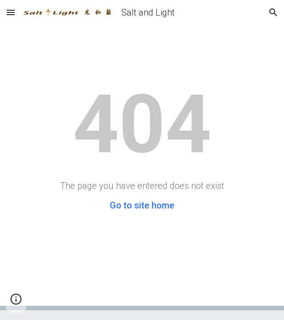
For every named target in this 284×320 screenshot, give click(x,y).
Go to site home (142, 205)
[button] (10, 12)
